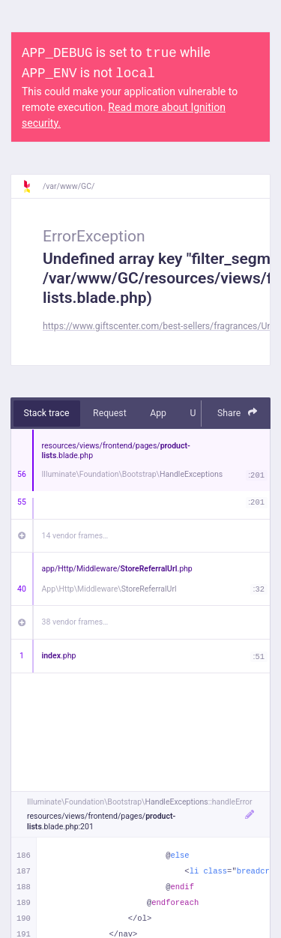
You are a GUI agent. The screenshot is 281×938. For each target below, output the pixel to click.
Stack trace (47, 413)
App (158, 413)
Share (237, 412)
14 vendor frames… (75, 536)
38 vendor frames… (75, 622)
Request (110, 413)
